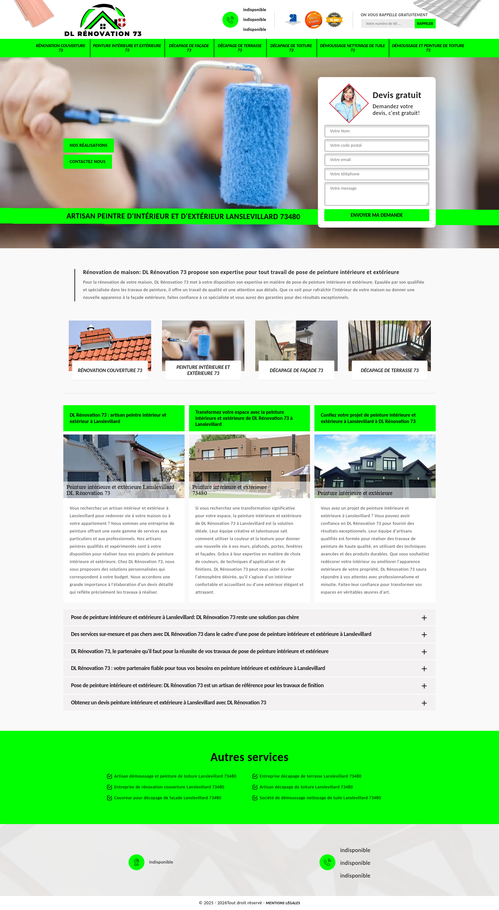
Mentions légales (283, 903)
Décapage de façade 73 (189, 48)
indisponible (254, 9)
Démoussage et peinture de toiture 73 (428, 48)
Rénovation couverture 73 (60, 48)
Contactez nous (88, 161)
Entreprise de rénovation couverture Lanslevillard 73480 (169, 787)
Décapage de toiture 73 (291, 48)
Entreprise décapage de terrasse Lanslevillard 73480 (311, 776)
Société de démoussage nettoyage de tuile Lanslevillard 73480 (320, 798)
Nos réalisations (89, 145)
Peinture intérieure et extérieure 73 (127, 48)
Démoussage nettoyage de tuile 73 (352, 48)
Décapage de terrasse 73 (240, 48)
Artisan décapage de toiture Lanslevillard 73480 (306, 787)
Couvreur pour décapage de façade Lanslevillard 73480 (167, 798)
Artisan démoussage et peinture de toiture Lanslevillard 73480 (175, 776)
